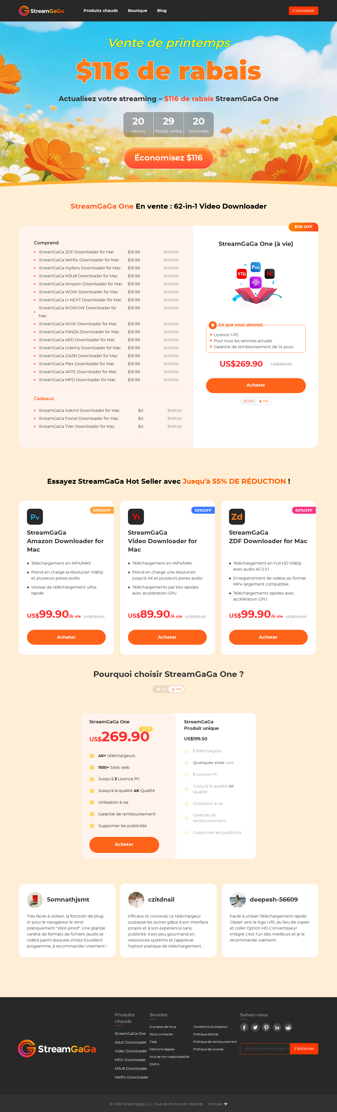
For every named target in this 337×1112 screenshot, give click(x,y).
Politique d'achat (206, 1034)
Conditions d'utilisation (210, 1026)
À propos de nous (163, 1026)
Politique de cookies (208, 1049)
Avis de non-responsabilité (169, 1056)
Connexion (304, 11)
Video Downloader (131, 1051)
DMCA (154, 1064)
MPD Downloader (130, 1060)
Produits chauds (101, 11)
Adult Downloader (131, 1042)
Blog (162, 11)
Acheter (255, 385)
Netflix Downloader (131, 1077)
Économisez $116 (168, 158)
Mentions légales (162, 1049)
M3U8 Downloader (131, 1069)
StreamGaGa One (130, 1034)
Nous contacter (161, 1034)
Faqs (153, 1041)
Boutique (137, 11)
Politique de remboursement (215, 1041)
